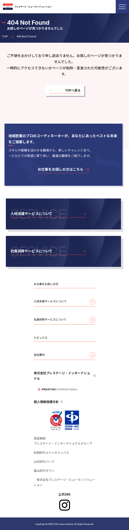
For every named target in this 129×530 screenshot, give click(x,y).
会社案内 (64, 355)
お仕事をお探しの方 (46, 284)
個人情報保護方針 (46, 401)
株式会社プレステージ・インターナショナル (62, 376)
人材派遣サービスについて (64, 302)
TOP (5, 36)
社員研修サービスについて (64, 320)
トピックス (40, 338)
